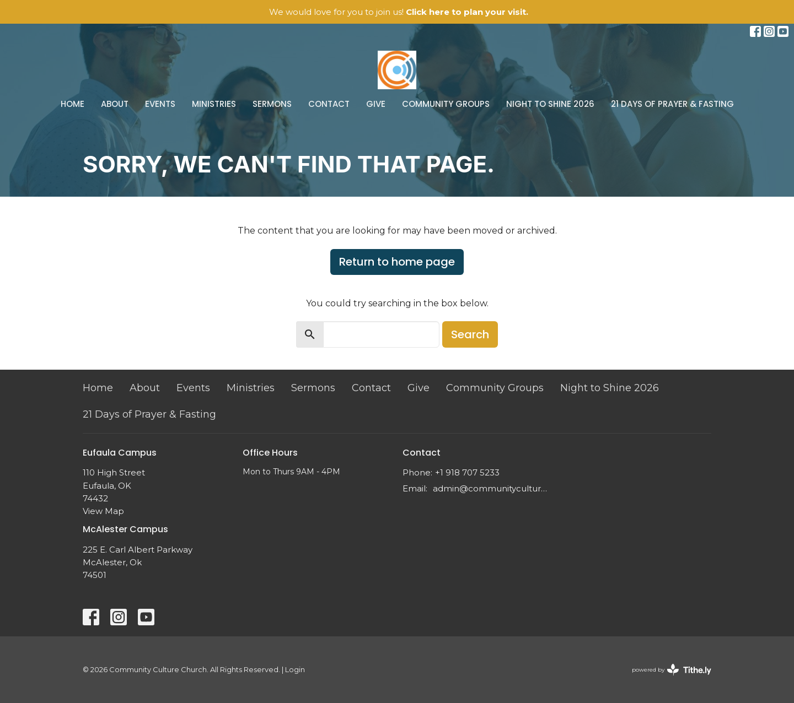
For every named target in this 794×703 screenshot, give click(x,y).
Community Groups (446, 104)
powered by (671, 669)
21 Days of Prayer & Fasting (672, 104)
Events (160, 104)
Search (470, 334)
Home (72, 104)
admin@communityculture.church (492, 488)
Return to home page (397, 261)
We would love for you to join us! (398, 12)
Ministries (214, 104)
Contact (329, 104)
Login (295, 670)
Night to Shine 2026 (550, 104)
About (114, 104)
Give (375, 104)
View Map (103, 511)
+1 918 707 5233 (467, 472)
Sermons (272, 104)
